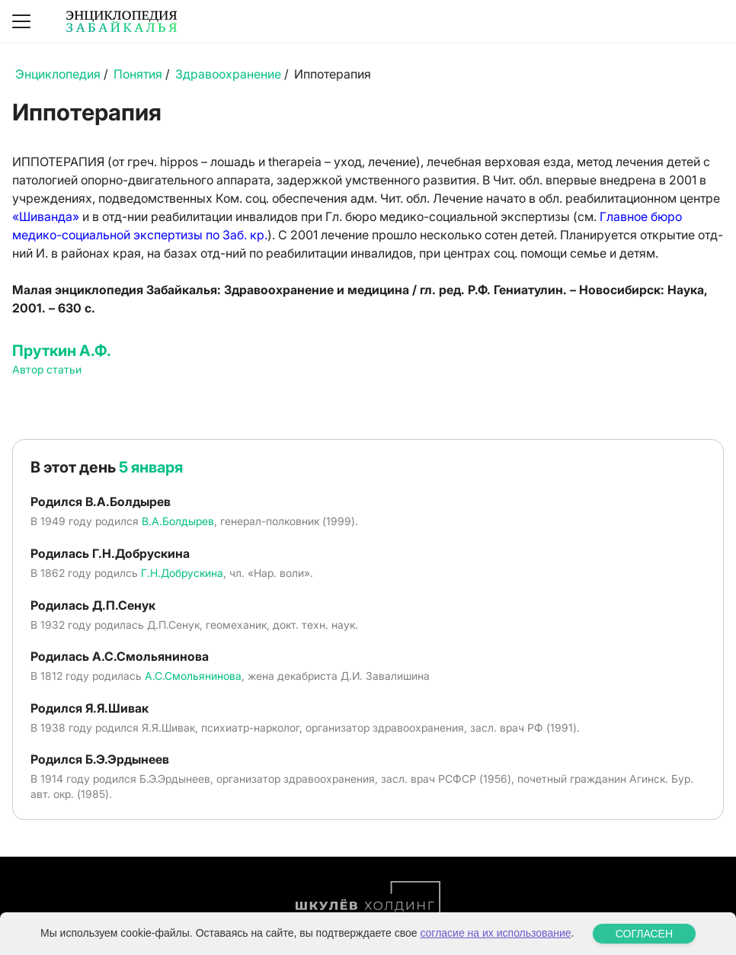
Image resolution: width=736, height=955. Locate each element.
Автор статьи (47, 369)
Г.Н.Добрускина (182, 572)
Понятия (138, 74)
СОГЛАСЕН (644, 934)
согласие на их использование (495, 933)
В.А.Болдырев (178, 520)
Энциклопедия (58, 74)
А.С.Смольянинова (193, 675)
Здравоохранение (228, 74)
